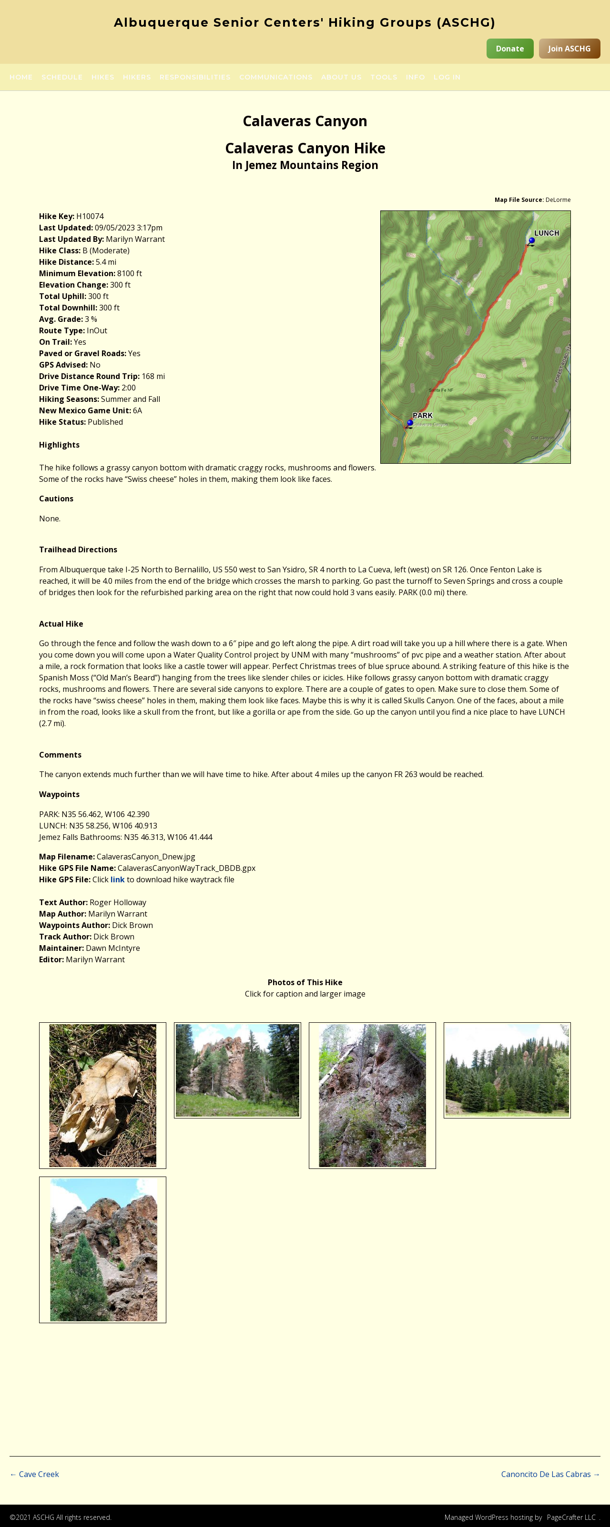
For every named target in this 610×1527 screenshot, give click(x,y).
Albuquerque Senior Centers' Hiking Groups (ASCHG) (305, 22)
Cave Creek (34, 1474)
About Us (341, 77)
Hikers (137, 77)
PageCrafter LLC (571, 1517)
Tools (383, 77)
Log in (447, 77)
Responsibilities (195, 77)
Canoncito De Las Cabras (550, 1474)
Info (415, 77)
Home (21, 77)
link (118, 879)
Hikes (103, 77)
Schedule (62, 77)
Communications (276, 77)
